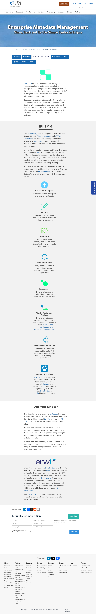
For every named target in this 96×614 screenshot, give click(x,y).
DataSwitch (45, 391)
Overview (17, 57)
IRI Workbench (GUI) (20, 599)
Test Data (6, 587)
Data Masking (7, 574)
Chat (84, 3)
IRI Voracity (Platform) (20, 575)
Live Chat (73, 516)
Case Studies (29, 568)
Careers (50, 570)
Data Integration (8, 572)
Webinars (28, 580)
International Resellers (86, 570)
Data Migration (7, 576)
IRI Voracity (32, 134)
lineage (46, 384)
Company (51, 12)
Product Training (41, 568)
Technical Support (41, 572)
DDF (38, 153)
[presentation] (45, 537)
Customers (30, 12)
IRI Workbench (44, 171)
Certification (40, 570)
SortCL (47, 419)
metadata (38, 141)
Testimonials (29, 570)
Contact (90, 3)
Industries (28, 565)
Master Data (56, 57)
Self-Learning (62, 568)
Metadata (26, 57)
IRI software (46, 478)
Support (61, 12)
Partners (78, 12)
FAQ (79, 3)
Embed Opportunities (86, 572)
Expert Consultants (85, 565)
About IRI (50, 565)
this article (31, 494)
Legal (66, 609)
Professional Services (42, 565)
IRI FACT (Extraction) (19, 581)
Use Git (37, 377)
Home (16, 49)
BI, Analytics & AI (8, 565)
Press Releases (73, 565)
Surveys (28, 578)
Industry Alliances (85, 568)
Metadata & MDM (34, 49)
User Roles (28, 572)
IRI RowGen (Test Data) (20, 587)
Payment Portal (29, 583)
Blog (74, 3)
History (49, 568)
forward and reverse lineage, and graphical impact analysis (44, 327)
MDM (65, 57)
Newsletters (73, 568)
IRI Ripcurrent (18, 573)
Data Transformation (9, 578)
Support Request (63, 570)
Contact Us (50, 572)
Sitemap (67, 612)
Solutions (9, 12)
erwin (36, 393)
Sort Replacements (8, 585)
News (69, 12)
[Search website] (92, 7)
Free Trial (64, 4)
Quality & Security (19, 62)
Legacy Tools (29, 574)
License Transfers (63, 572)
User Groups (29, 576)
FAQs (49, 576)
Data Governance (8, 570)
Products (19, 12)
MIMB (48, 470)
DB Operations (7, 580)
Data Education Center (64, 565)
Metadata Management (50, 49)
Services (41, 12)
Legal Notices (51, 574)
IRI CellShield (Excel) (19, 593)
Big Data (6, 568)
